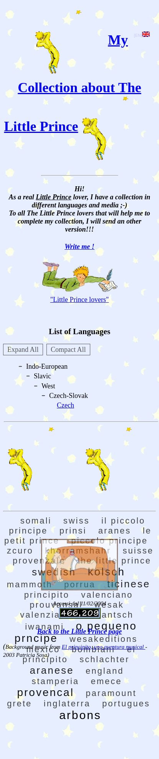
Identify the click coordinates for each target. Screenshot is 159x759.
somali (36, 520)
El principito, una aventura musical (103, 647)
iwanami (44, 626)
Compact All (68, 349)
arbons (80, 715)
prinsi (73, 530)
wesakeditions (103, 639)
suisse (138, 550)
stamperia (55, 681)
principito (47, 595)
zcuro (20, 550)
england (105, 671)
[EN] (142, 35)
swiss (76, 520)
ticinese (128, 584)
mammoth (30, 584)
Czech (65, 405)
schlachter (104, 659)
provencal (45, 692)
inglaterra (67, 703)
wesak (109, 605)
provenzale (39, 560)
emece (106, 681)
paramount (111, 693)
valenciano (107, 595)
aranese (52, 670)
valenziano (46, 615)
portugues (126, 703)
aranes (114, 530)
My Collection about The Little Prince (72, 83)
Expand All (23, 349)
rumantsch (109, 615)
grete (19, 703)
